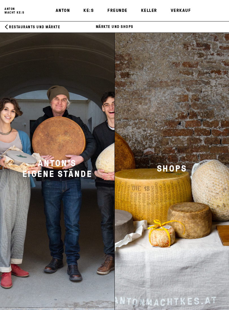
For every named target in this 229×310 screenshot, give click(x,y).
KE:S (88, 10)
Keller (149, 10)
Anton (63, 10)
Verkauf (181, 10)
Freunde (117, 10)
